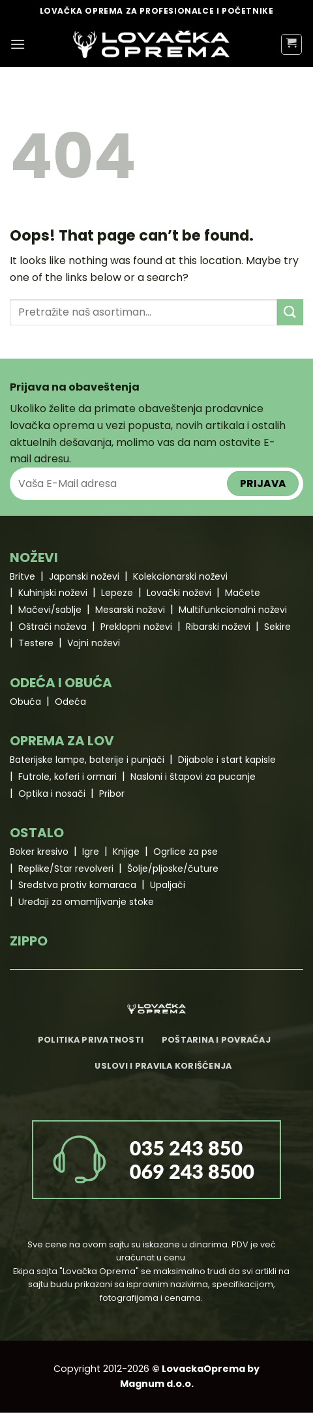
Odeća (70, 701)
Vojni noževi (93, 642)
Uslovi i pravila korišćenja (163, 1065)
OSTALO (37, 833)
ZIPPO (29, 941)
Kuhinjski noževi (52, 592)
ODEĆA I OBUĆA (61, 683)
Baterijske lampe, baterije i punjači (87, 759)
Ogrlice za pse (185, 851)
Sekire (277, 626)
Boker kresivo (39, 851)
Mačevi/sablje (50, 609)
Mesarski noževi (130, 609)
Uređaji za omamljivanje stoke (86, 901)
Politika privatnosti (90, 1039)
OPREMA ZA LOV (62, 741)
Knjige (126, 851)
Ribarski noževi (218, 626)
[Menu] (17, 44)
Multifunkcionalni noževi (233, 609)
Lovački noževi (179, 592)
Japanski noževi (84, 576)
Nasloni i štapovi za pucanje (193, 776)
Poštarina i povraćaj (216, 1039)
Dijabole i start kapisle (227, 759)
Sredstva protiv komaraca (77, 884)
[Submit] (290, 312)
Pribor (112, 793)
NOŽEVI (34, 557)
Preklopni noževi (136, 626)
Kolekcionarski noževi (180, 576)
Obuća (25, 701)
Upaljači (167, 884)
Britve (22, 576)
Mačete (242, 592)
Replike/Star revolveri (65, 868)
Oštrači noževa (52, 626)
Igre (90, 851)
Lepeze (117, 592)
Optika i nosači (51, 793)
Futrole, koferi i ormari (67, 776)
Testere (35, 642)
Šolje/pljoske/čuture (172, 868)
